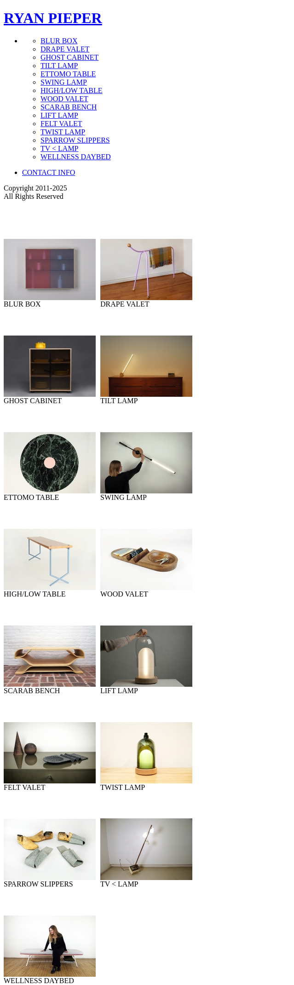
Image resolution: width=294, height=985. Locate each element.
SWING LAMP (63, 82)
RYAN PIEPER (53, 18)
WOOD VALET (64, 99)
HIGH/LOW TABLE (71, 90)
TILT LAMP (59, 66)
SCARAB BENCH (68, 107)
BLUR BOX (58, 41)
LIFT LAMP (59, 115)
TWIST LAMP (62, 132)
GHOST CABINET (69, 57)
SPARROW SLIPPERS (75, 140)
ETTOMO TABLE (68, 74)
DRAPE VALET (65, 49)
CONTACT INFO (48, 172)
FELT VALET (61, 123)
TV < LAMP (59, 148)
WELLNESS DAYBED (75, 157)
